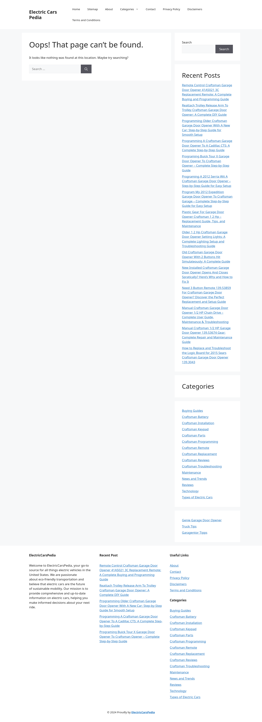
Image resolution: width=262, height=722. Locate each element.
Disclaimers (194, 9)
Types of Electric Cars (197, 497)
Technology (190, 491)
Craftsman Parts (193, 435)
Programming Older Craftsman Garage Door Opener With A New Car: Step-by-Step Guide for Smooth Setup (131, 605)
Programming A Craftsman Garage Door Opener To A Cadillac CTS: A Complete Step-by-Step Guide (207, 145)
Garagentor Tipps (194, 532)
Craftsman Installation (198, 423)
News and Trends (194, 479)
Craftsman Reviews (195, 460)
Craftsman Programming (200, 441)
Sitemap (92, 9)
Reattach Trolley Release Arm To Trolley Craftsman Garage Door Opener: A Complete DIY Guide (205, 110)
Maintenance (191, 472)
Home (76, 9)
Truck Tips (189, 526)
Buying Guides (192, 410)
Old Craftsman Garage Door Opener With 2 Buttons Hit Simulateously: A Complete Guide (206, 256)
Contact (151, 9)
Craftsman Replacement (199, 454)
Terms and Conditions (86, 20)
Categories (131, 9)
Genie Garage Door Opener (202, 520)
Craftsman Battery (195, 417)
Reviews (188, 485)
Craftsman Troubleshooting (202, 466)
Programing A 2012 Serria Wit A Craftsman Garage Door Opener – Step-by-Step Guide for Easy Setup (206, 181)
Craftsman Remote (195, 448)
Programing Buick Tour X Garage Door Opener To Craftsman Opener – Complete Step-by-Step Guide (130, 636)
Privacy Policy (171, 9)
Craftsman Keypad (195, 429)
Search (187, 42)
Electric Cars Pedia (43, 14)
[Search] (86, 69)
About (109, 9)
